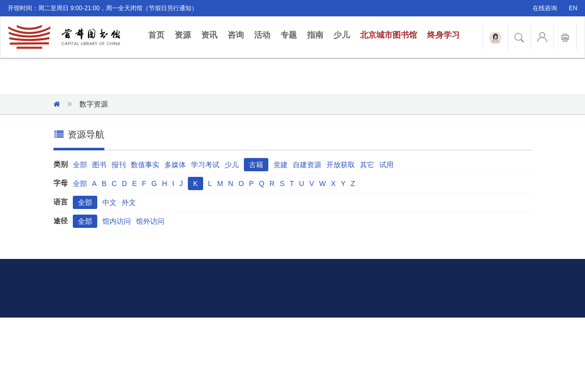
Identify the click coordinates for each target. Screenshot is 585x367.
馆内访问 (116, 221)
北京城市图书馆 (388, 35)
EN (573, 8)
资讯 (209, 35)
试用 (386, 165)
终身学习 (443, 35)
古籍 (256, 165)
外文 (129, 202)
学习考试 (205, 165)
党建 (280, 165)
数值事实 (145, 165)
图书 (99, 165)
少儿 (341, 35)
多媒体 (175, 165)
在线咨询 (545, 8)
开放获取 (340, 165)
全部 (80, 165)
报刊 (119, 165)
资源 (183, 35)
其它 (367, 165)
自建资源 (307, 165)
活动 (262, 35)
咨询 (236, 35)
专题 (289, 35)
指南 (315, 35)
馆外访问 (150, 221)
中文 (109, 202)
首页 (159, 34)
